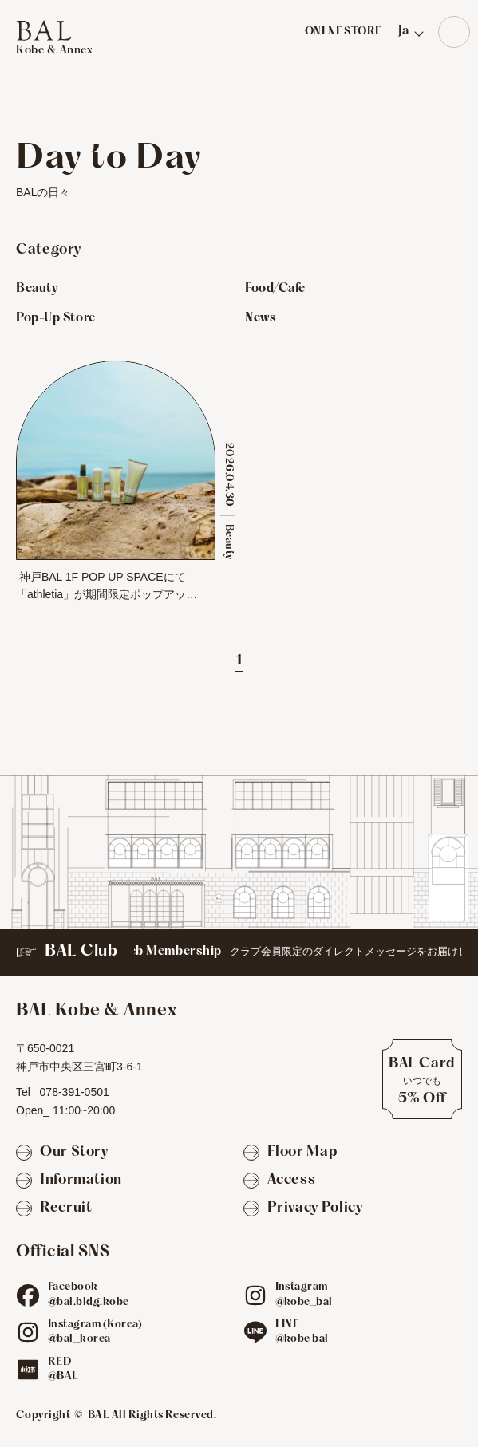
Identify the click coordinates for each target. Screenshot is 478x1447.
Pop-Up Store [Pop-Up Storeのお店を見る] (56, 318)
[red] (28, 1370)
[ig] (255, 1295)
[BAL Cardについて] (422, 1079)
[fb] (28, 1295)
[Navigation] (454, 32)
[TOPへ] (54, 38)
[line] (255, 1332)
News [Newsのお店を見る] (260, 318)
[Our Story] (62, 1153)
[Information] (69, 1181)
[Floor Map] (290, 1153)
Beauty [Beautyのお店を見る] (36, 288)
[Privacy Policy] (303, 1209)
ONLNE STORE (343, 32)
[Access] (279, 1181)
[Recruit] (54, 1209)
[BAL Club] (239, 952)
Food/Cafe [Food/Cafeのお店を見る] (275, 288)
